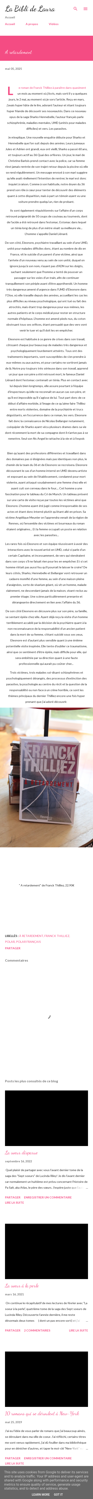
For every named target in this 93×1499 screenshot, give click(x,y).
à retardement (31, 936)
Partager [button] (12, 948)
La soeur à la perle (22, 1286)
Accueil (10, 24)
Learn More (41, 1494)
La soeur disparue (21, 1153)
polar (10, 941)
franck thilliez (56, 936)
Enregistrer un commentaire (48, 1197)
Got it (58, 1494)
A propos (32, 24)
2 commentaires (37, 1330)
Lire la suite (14, 1202)
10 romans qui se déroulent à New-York (42, 1413)
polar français (28, 941)
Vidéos (54, 24)
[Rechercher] (75, 7)
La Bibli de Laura (30, 8)
